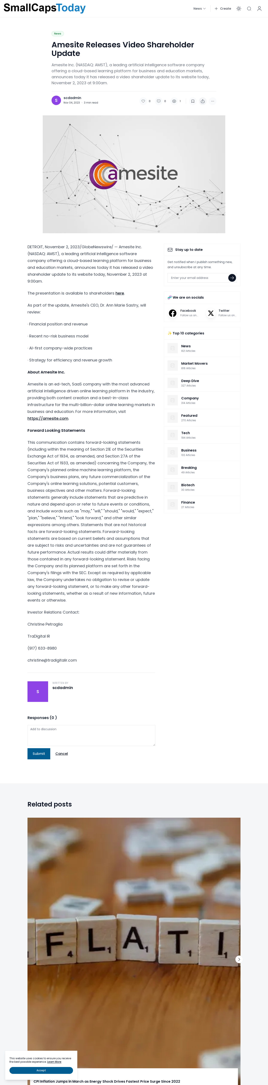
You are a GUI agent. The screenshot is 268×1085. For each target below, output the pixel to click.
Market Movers (118, 884)
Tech (141, 971)
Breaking (13, 971)
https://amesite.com (47, 418)
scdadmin (72, 98)
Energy (142, 980)
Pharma (78, 971)
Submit (39, 753)
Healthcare (80, 988)
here (120, 293)
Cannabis (79, 997)
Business (13, 988)
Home (11, 961)
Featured (13, 980)
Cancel (61, 753)
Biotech (78, 980)
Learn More (54, 1062)
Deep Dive (42, 884)
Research (144, 997)
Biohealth (79, 961)
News (57, 33)
